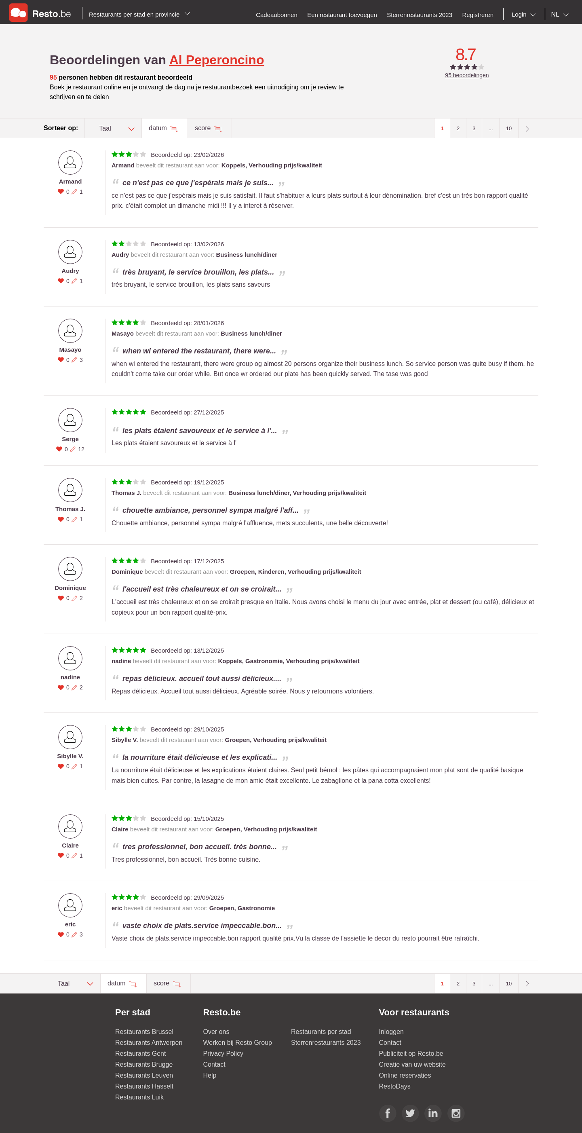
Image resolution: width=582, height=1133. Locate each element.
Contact (214, 1064)
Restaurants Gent (140, 1053)
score (204, 128)
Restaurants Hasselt (144, 1086)
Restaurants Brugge (144, 1064)
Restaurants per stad (321, 1031)
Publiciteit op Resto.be (411, 1053)
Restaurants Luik (139, 1097)
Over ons (216, 1031)
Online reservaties (405, 1075)
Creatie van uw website (412, 1064)
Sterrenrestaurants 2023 (326, 1042)
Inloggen (391, 1031)
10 (509, 128)
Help (210, 1075)
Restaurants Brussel (144, 1031)
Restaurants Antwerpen (148, 1042)
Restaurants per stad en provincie (139, 14)
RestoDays (395, 1086)
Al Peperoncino (216, 60)
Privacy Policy (223, 1053)
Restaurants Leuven (144, 1075)
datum (159, 128)
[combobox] (525, 14)
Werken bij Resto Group (237, 1042)
